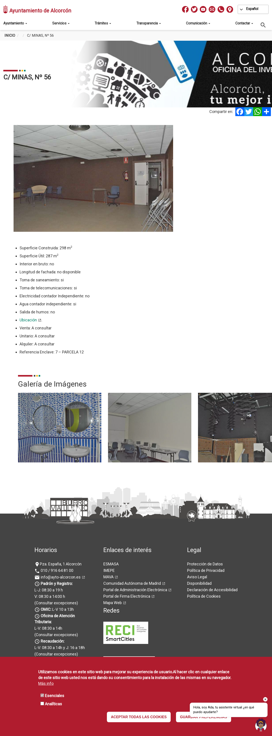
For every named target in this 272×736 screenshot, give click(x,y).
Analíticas (53, 704)
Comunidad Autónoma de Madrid (132, 583)
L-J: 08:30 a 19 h (48, 590)
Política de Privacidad (205, 570)
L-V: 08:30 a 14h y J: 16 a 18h (59, 647)
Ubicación (28, 320)
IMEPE (109, 570)
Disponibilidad (199, 583)
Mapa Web (112, 602)
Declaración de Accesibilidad (212, 589)
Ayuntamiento (15, 23)
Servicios (61, 23)
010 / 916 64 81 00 (56, 570)
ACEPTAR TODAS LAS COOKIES (139, 717)
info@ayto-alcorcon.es (60, 577)
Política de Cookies (204, 596)
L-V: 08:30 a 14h (48, 628)
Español (252, 9)
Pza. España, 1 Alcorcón (61, 564)
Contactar (244, 23)
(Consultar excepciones (55, 603)
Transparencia (148, 23)
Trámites (103, 23)
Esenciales (54, 695)
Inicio (9, 35)
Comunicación (198, 23)
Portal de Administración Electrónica (135, 589)
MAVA (108, 577)
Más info (46, 683)
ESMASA (111, 564)
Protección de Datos (205, 564)
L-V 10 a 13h (57, 609)
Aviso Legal (197, 577)
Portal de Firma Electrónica (126, 596)
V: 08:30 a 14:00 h (49, 596)
